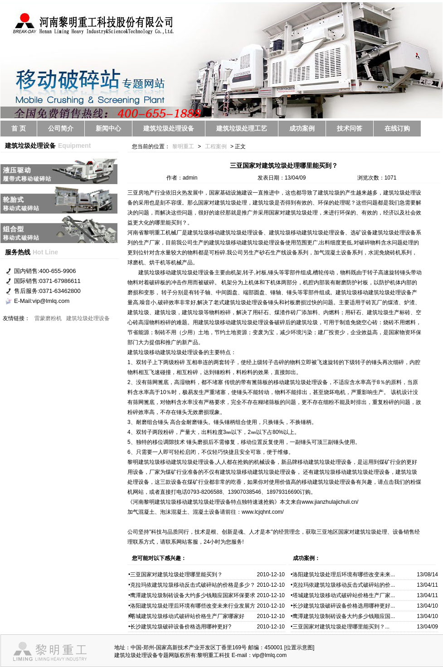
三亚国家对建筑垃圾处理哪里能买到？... (340, 626)
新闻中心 (108, 128)
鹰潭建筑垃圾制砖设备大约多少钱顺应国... (343, 616)
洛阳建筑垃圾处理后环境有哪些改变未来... (343, 574)
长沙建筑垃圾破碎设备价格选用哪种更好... (343, 606)
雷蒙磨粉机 (48, 318)
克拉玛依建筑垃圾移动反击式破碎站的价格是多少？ (192, 585)
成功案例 (302, 128)
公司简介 (60, 128)
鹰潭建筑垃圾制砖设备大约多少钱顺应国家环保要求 (192, 595)
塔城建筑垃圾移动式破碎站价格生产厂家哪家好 (187, 616)
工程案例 (216, 146)
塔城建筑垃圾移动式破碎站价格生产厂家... (343, 595)
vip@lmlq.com (270, 655)
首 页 (18, 128)
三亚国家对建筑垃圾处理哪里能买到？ (176, 574)
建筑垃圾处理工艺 (241, 128)
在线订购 (397, 128)
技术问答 (349, 128)
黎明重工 (183, 146)
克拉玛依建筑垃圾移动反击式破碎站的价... (343, 585)
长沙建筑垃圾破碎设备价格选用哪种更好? (180, 626)
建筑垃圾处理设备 (168, 128)
